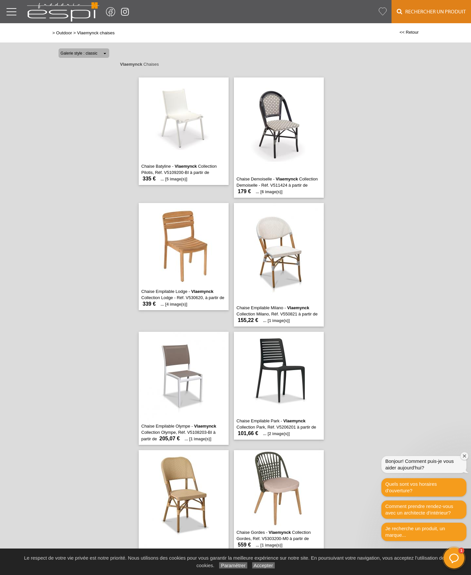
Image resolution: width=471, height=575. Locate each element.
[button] (454, 558)
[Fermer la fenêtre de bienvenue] (464, 456)
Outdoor (64, 32)
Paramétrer (233, 565)
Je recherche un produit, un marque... (415, 532)
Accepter (263, 565)
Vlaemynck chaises (95, 32)
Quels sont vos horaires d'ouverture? (411, 487)
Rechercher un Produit (431, 11)
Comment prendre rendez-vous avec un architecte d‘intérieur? (419, 509)
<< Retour (409, 32)
